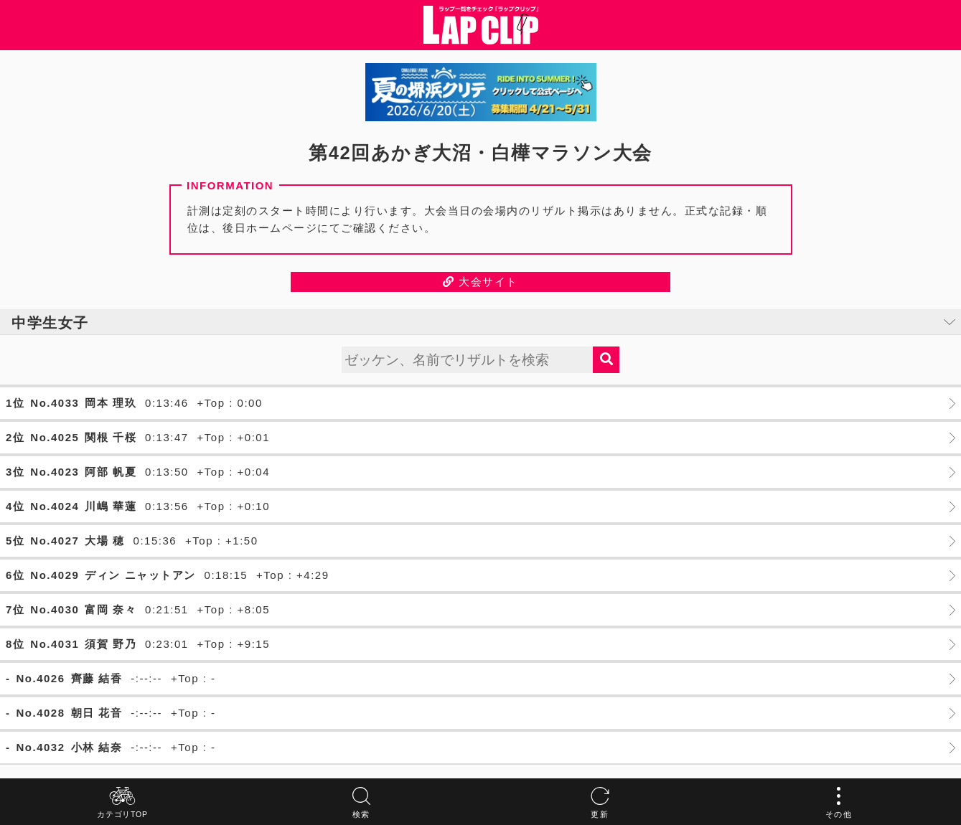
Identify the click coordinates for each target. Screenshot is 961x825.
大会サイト (480, 281)
